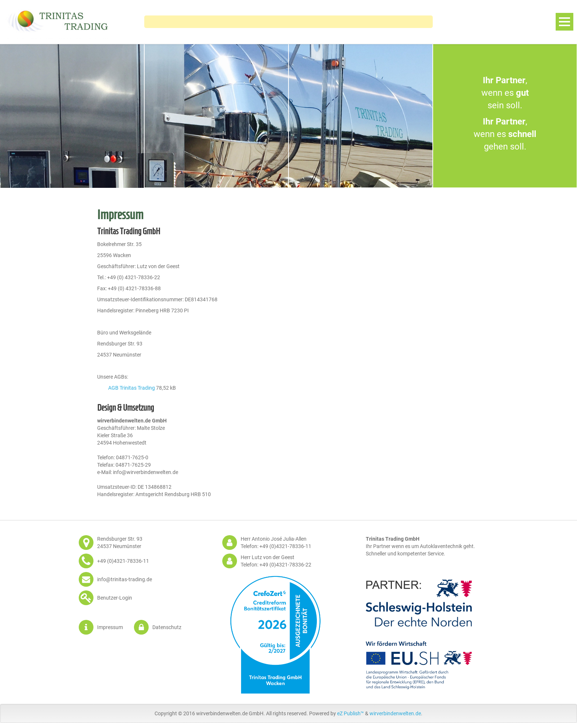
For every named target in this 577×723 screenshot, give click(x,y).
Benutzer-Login (114, 598)
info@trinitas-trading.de (124, 579)
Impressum (110, 627)
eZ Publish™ (350, 713)
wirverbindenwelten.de (395, 713)
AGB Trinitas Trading (131, 388)
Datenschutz (166, 627)
